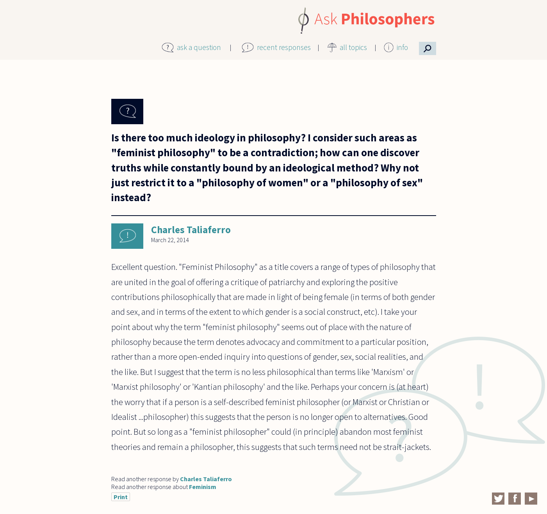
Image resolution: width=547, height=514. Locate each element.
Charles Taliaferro (191, 229)
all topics (353, 47)
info (402, 47)
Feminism (202, 487)
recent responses (284, 47)
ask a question (199, 47)
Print (121, 497)
